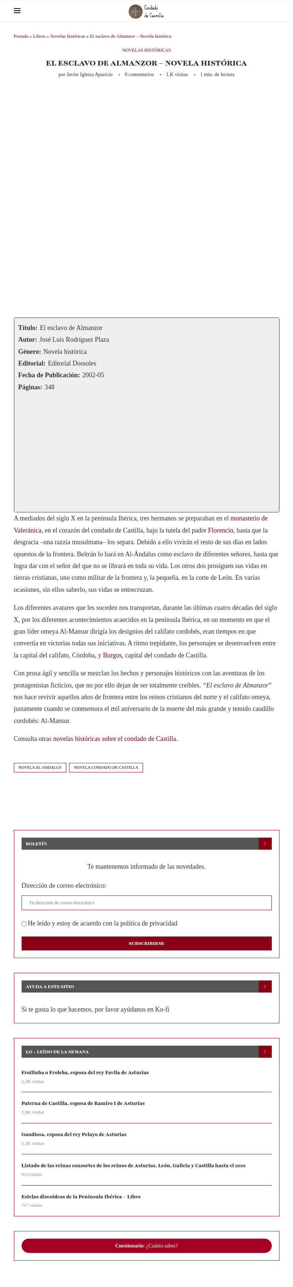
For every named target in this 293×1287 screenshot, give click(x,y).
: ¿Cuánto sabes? (146, 1246)
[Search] (275, 11)
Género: (29, 351)
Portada (21, 36)
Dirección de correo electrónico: (64, 885)
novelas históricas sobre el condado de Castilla (114, 738)
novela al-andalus (40, 767)
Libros (39, 36)
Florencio (220, 530)
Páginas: (30, 387)
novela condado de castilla (106, 767)
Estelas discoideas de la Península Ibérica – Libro (82, 1197)
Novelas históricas (67, 36)
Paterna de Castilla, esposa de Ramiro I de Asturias (85, 1103)
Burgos (112, 655)
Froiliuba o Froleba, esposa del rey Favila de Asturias (87, 1072)
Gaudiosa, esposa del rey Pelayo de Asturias (75, 1134)
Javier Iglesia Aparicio (90, 74)
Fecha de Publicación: (49, 375)
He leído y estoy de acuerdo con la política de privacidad (99, 923)
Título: (28, 327)
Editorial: (32, 363)
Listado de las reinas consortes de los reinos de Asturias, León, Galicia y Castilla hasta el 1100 (136, 1165)
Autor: (27, 339)
